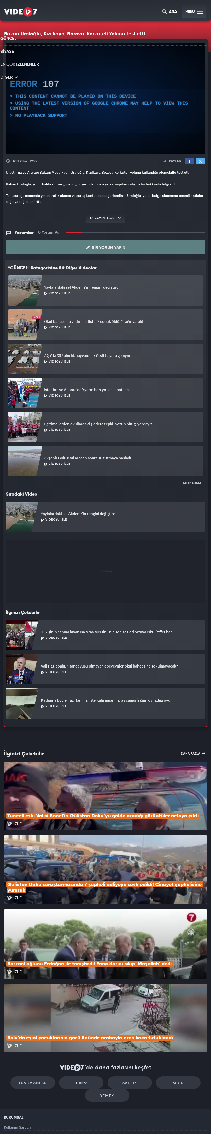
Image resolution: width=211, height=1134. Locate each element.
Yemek (107, 1032)
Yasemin (163, 1121)
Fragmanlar (40, 1016)
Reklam (10, 1075)
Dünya (84, 1016)
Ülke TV (103, 1121)
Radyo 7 (63, 1121)
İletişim (10, 1086)
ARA (170, 12)
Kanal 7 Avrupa (84, 1121)
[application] (105, 98)
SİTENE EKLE (189, 483)
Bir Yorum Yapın (105, 247)
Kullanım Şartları (17, 1063)
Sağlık (127, 1016)
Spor (170, 1016)
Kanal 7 (41, 1121)
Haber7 (131, 1121)
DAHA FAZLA (193, 753)
